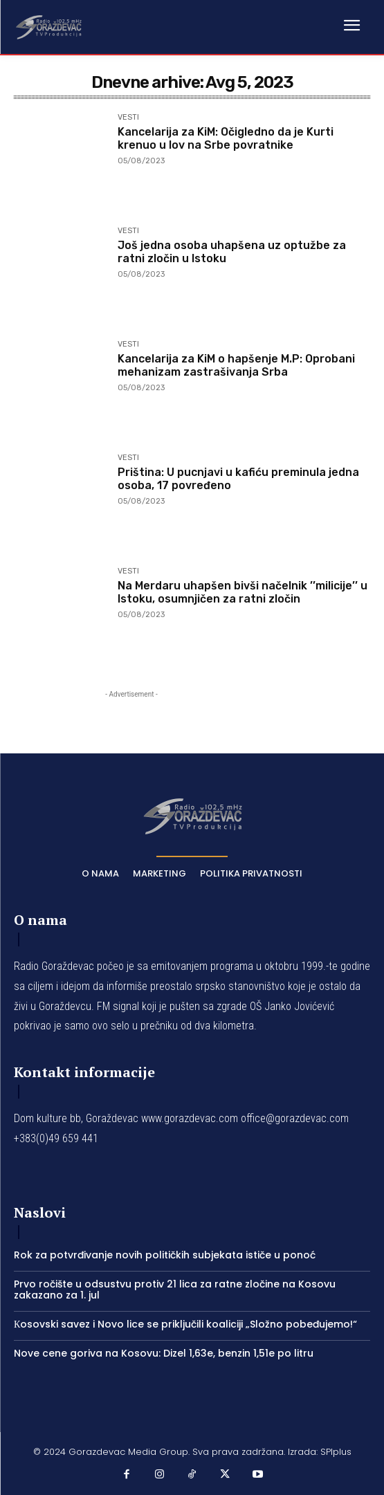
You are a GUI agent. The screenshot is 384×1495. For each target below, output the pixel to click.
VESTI (128, 117)
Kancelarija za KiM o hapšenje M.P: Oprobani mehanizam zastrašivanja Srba (236, 365)
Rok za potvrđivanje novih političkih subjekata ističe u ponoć (165, 1255)
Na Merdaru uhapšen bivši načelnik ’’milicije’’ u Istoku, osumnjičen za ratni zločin (242, 592)
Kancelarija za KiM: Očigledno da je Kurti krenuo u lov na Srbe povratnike (225, 138)
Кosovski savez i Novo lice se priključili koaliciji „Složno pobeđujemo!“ (185, 1324)
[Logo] (48, 26)
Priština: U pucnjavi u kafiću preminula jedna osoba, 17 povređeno (238, 479)
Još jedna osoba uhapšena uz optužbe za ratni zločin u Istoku (232, 252)
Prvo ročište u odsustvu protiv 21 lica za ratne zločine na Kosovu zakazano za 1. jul (175, 1290)
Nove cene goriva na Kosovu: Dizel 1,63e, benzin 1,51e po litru (163, 1353)
